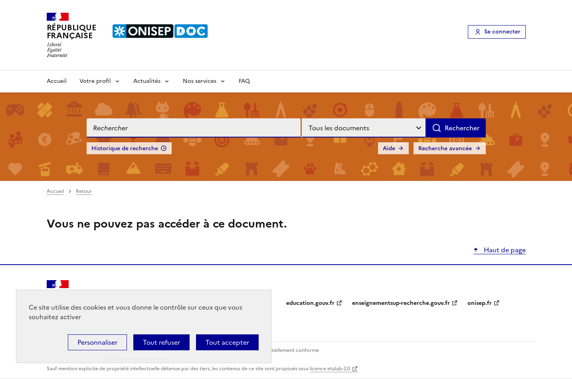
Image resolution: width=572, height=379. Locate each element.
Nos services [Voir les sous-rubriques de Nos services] (199, 81)
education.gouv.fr (310, 303)
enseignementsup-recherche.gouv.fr (401, 303)
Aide (389, 148)
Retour (84, 191)
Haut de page (504, 250)
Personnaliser (97, 342)
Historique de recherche (124, 148)
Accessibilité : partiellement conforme (275, 350)
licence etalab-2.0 (330, 368)
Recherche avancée (445, 148)
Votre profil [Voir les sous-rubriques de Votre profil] (95, 81)
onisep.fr (479, 303)
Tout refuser (161, 342)
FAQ (244, 81)
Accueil (57, 81)
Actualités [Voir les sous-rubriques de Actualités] (146, 81)
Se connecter (502, 31)
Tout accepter (227, 342)
